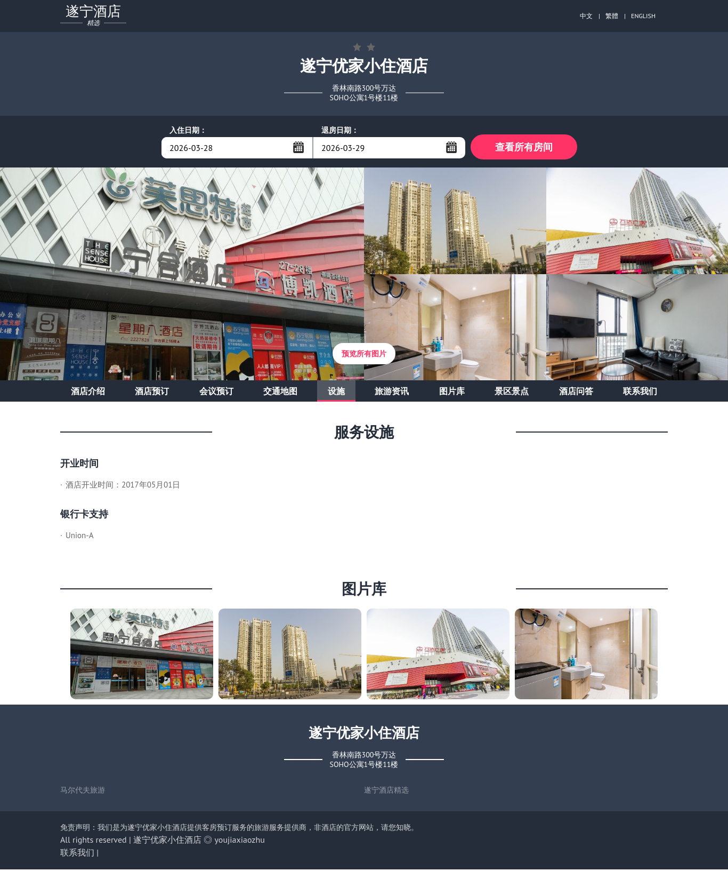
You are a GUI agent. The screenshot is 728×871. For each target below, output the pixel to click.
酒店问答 (576, 392)
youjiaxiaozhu (240, 841)
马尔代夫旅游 (82, 791)
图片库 (452, 392)
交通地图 (280, 392)
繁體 (611, 16)
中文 (586, 16)
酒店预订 (152, 392)
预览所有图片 (364, 355)
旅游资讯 (392, 392)
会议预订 (216, 392)
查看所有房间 (524, 147)
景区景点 (512, 392)
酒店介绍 (88, 392)
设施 (336, 392)
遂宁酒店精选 (386, 791)
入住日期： (188, 130)
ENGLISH (643, 16)
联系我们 (640, 392)
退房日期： (340, 130)
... (298, 147)
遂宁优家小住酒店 (167, 841)
